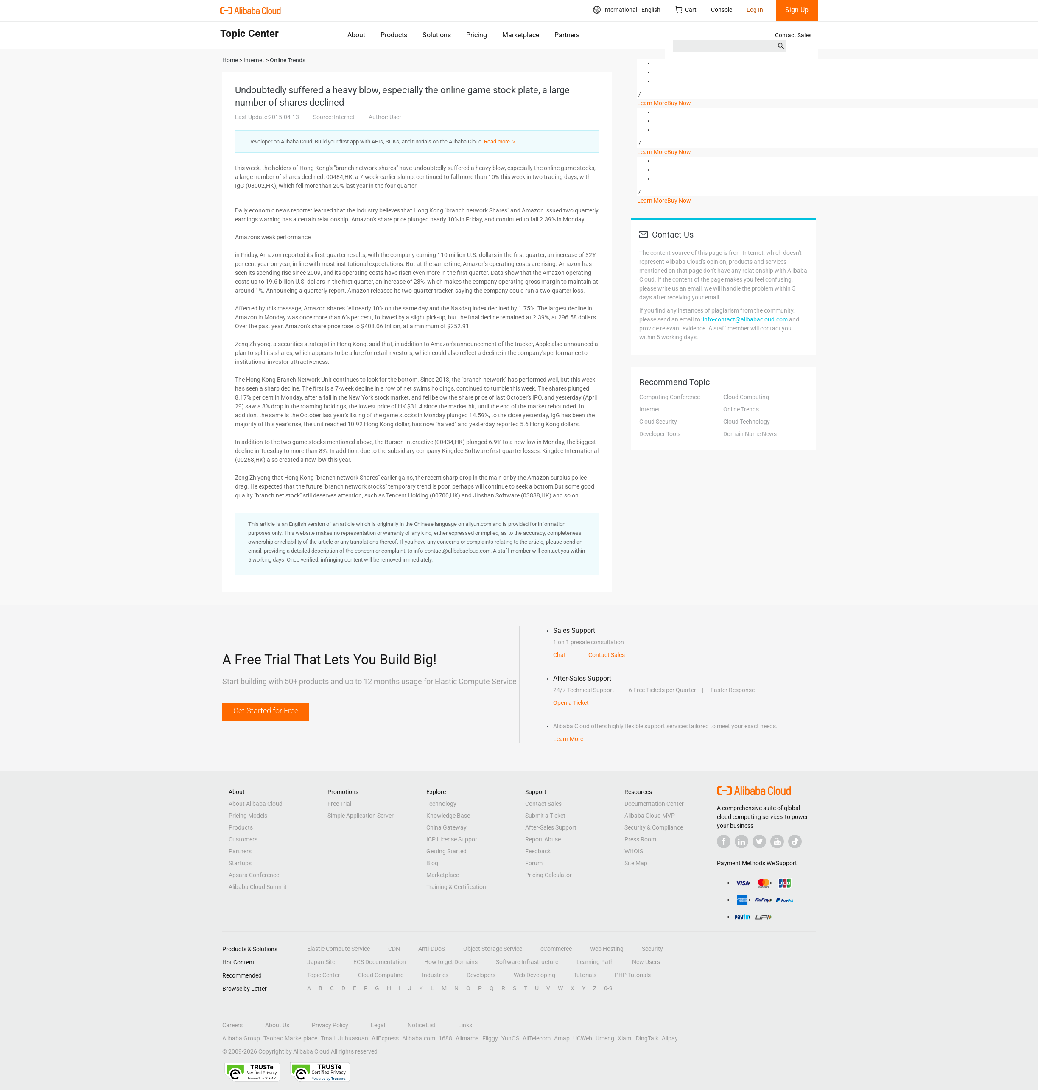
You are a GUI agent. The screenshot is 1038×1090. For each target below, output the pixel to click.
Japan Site (321, 962)
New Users (646, 962)
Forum (534, 863)
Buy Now (679, 103)
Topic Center (323, 975)
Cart (686, 9)
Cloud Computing (746, 397)
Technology (441, 803)
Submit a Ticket (545, 815)
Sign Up (797, 10)
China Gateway (446, 827)
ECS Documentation (379, 962)
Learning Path (595, 962)
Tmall (328, 1038)
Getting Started (446, 851)
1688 (445, 1038)
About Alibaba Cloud (256, 803)
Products (394, 35)
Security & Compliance (653, 827)
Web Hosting (607, 948)
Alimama (467, 1038)
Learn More (652, 103)
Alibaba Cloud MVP (649, 815)
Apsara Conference (254, 875)
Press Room (640, 839)
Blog (432, 863)
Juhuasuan (353, 1038)
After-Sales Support (550, 827)
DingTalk (647, 1038)
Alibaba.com (418, 1038)
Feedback (538, 851)
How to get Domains (451, 962)
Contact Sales (793, 35)
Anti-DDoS (431, 948)
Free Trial (339, 803)
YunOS (510, 1038)
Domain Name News (750, 433)
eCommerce (556, 948)
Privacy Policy (330, 1025)
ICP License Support (452, 839)
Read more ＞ (500, 141)
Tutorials (585, 975)
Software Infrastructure (527, 962)
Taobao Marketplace (290, 1038)
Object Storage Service (492, 948)
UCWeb (582, 1038)
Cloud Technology (746, 421)
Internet (649, 409)
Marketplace (520, 35)
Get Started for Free (265, 710)
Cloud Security (658, 421)
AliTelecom (537, 1038)
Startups (240, 863)
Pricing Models (248, 815)
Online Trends (741, 409)
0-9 (608, 988)
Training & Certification (456, 886)
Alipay (670, 1038)
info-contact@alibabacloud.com (745, 319)
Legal (378, 1025)
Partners (566, 35)
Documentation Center (654, 803)
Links (465, 1025)
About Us (277, 1025)
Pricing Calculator (548, 875)
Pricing (476, 35)
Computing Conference (669, 397)
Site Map (635, 863)
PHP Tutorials (633, 975)
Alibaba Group (241, 1038)
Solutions (436, 35)
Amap (562, 1038)
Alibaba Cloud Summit (258, 886)
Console (721, 9)
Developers (481, 975)
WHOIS (633, 851)
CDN (394, 948)
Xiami (625, 1038)
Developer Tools (659, 433)
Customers (243, 839)
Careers (232, 1025)
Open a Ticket (571, 702)
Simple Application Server (360, 815)
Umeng (605, 1038)
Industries (435, 975)
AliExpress (385, 1038)
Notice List (422, 1025)
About (356, 35)
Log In (755, 9)
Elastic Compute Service (338, 948)
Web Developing (534, 975)
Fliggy (490, 1038)
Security (652, 948)
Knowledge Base (448, 815)
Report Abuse (543, 839)
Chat (559, 654)
